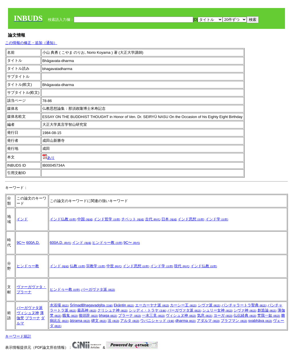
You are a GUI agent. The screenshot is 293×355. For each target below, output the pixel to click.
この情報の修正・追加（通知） (31, 43)
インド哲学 (107, 219)
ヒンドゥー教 (107, 242)
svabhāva (260, 320)
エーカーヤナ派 (152, 305)
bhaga (108, 315)
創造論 (267, 310)
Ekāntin (124, 305)
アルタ (129, 320)
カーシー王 (183, 305)
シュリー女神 (217, 310)
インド (22, 219)
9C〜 (21, 242)
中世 (114, 266)
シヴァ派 (209, 305)
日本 (169, 219)
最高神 (86, 310)
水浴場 (59, 305)
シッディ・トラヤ (148, 310)
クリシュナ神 (112, 310)
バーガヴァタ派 (98, 289)
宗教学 (95, 266)
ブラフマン (234, 320)
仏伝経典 (244, 315)
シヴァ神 (244, 310)
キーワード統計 (18, 336)
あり (48, 157)
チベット (132, 219)
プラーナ (32, 318)
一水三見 (153, 315)
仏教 (77, 266)
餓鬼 (70, 315)
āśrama (80, 320)
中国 (85, 219)
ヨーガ (223, 315)
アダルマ (208, 320)
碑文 (99, 320)
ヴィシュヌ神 (28, 313)
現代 (181, 266)
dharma (185, 320)
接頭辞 (88, 315)
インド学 (216, 219)
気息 (205, 315)
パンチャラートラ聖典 (244, 305)
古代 (153, 219)
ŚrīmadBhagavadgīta (91, 305)
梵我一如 (268, 315)
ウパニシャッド (157, 320)
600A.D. (32, 242)
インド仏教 (63, 219)
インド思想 (191, 219)
